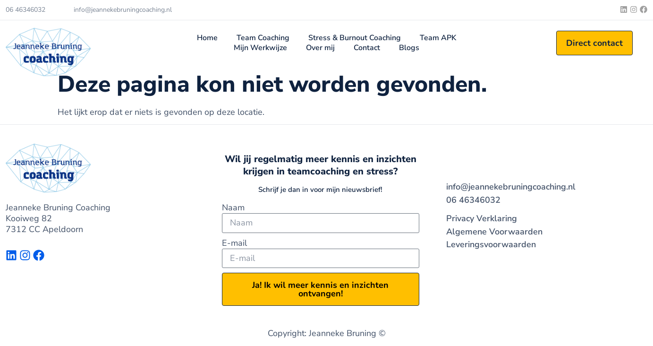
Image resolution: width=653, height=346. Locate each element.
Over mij (320, 48)
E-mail (234, 243)
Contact (367, 48)
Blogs (409, 48)
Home (207, 38)
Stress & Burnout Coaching (354, 38)
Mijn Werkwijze (260, 48)
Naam (233, 207)
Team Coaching (263, 38)
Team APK (438, 38)
